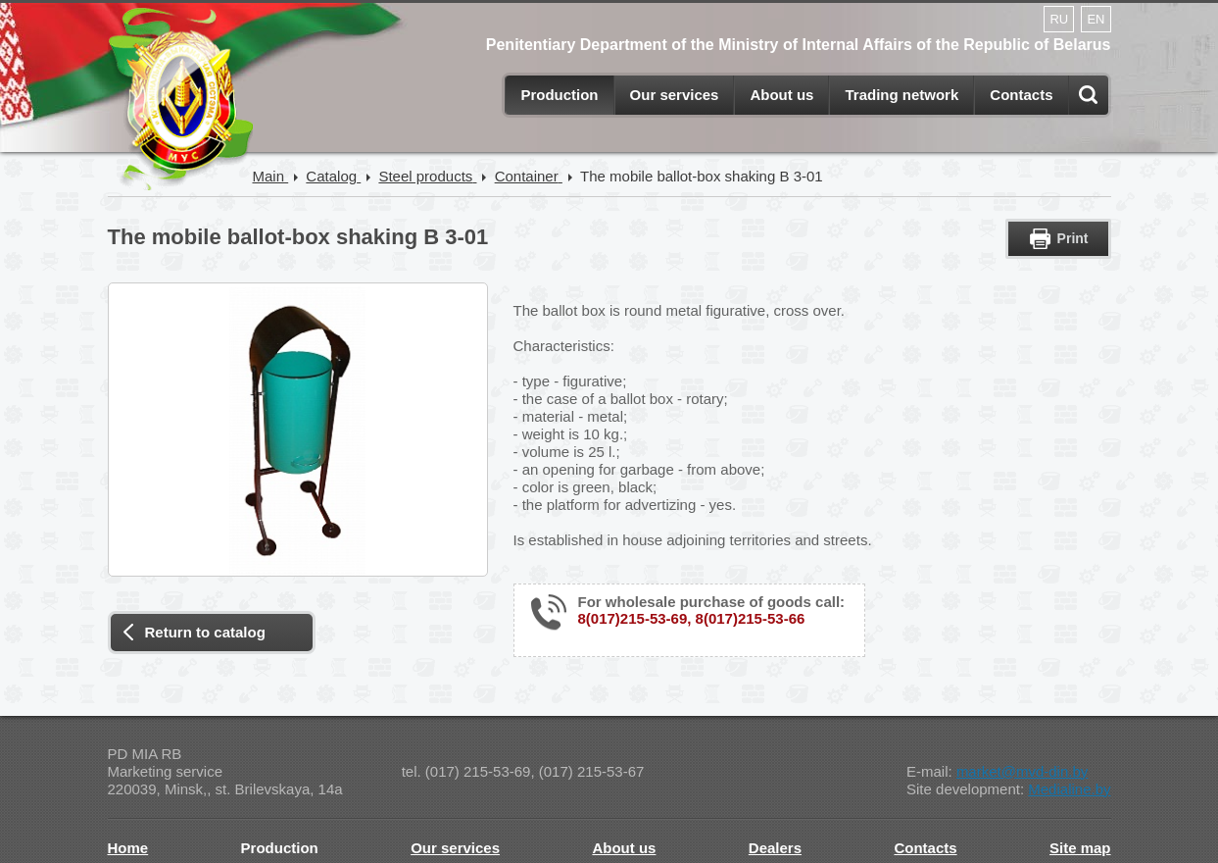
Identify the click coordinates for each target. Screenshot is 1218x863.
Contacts (1021, 94)
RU (1058, 19)
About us (781, 94)
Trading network (901, 94)
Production (559, 94)
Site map (1080, 847)
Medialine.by (1069, 789)
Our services (674, 94)
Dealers (775, 847)
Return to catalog (205, 632)
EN (1095, 19)
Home (128, 847)
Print (1073, 238)
